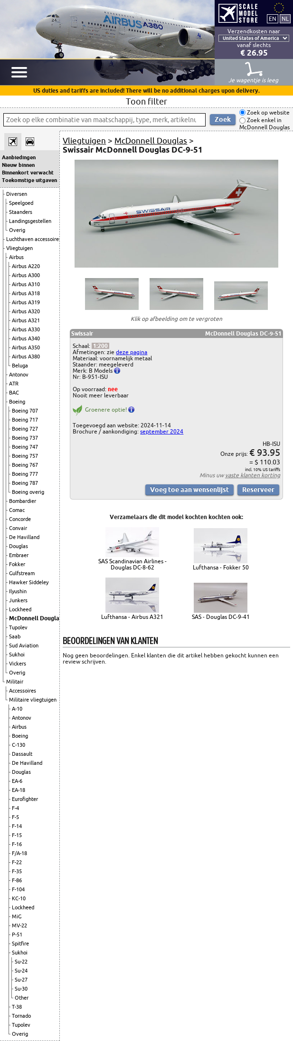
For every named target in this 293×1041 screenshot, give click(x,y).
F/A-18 (19, 853)
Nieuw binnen (18, 165)
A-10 (17, 709)
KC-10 (19, 898)
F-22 (17, 862)
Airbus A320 (26, 311)
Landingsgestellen (30, 221)
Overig (17, 230)
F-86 (17, 880)
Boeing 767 (25, 465)
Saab (14, 636)
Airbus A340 (26, 338)
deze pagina (131, 352)
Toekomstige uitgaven (29, 180)
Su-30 (21, 989)
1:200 (100, 346)
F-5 (15, 817)
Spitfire (20, 943)
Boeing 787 (25, 483)
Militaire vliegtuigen (33, 700)
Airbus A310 (26, 284)
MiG (16, 916)
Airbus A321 (26, 320)
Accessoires (22, 691)
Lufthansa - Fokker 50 (221, 567)
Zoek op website (268, 112)
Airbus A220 (26, 266)
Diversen (16, 194)
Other (21, 998)
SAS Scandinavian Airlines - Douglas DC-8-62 (132, 564)
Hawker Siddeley (28, 582)
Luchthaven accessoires (33, 239)
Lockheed (20, 609)
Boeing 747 (25, 447)
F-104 (18, 889)
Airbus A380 (26, 356)
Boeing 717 (25, 420)
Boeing (17, 402)
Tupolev (18, 627)
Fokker (17, 564)
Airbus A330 (26, 329)
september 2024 (161, 431)
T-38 (17, 1007)
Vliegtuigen (19, 248)
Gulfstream (22, 573)
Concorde (20, 519)
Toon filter (146, 101)
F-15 (17, 835)
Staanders (20, 212)
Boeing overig (28, 492)
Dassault (22, 754)
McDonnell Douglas (35, 618)
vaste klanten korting (252, 475)
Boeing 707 (25, 411)
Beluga (20, 365)
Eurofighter (25, 799)
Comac (17, 510)
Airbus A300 (26, 275)
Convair (18, 528)
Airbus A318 (26, 293)
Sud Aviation (23, 645)
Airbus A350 (26, 347)
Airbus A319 (26, 302)
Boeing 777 (25, 474)
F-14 (17, 826)
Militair (14, 681)
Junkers (18, 600)
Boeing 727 (25, 429)
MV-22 (19, 925)
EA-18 (18, 790)
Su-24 (21, 971)
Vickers (17, 663)
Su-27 (21, 980)
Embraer (18, 555)
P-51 (17, 934)
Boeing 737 (25, 438)
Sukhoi (17, 654)
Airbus (16, 257)
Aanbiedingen (19, 157)
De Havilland (24, 537)
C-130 (18, 745)
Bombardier (22, 501)
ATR (14, 383)
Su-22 (21, 961)
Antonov (18, 374)
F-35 (17, 871)
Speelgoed (21, 203)
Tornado (21, 1016)
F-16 (17, 844)
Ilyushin (18, 591)
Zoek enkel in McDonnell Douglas (264, 123)
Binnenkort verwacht (28, 172)
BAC (14, 392)
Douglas (18, 546)
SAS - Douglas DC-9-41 (221, 617)
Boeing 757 (25, 456)
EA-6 (17, 781)
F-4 (15, 808)
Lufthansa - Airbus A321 (132, 617)
